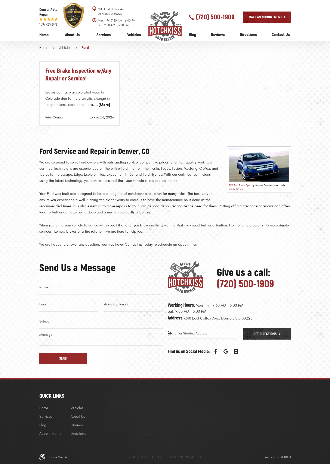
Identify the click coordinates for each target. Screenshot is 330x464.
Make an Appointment (265, 17)
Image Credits (58, 457)
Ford (85, 47)
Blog (192, 34)
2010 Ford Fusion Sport (240, 185)
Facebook (215, 351)
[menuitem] (44, 35)
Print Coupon (54, 117)
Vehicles (134, 35)
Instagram (236, 351)
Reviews (218, 34)
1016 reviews (48, 24)
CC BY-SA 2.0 (236, 189)
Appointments (50, 434)
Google (226, 351)
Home (44, 35)
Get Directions (265, 333)
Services (103, 35)
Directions (248, 34)
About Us (72, 35)
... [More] (102, 104)
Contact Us (281, 34)
